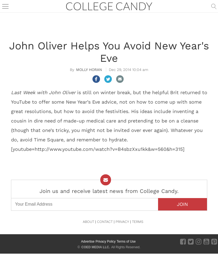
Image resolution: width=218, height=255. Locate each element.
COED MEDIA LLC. (95, 247)
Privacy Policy (105, 241)
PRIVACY (122, 222)
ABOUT (88, 222)
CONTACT (105, 222)
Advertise (87, 241)
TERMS (137, 222)
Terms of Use (126, 241)
